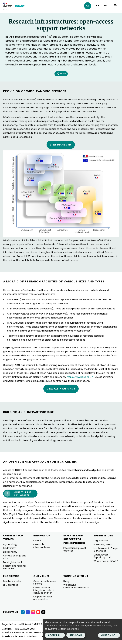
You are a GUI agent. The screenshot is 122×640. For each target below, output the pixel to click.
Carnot (37, 540)
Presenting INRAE (103, 544)
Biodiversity (9, 548)
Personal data (30, 632)
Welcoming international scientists (76, 586)
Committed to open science (44, 582)
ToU (16, 632)
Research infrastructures (41, 546)
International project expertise (74, 549)
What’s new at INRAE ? (106, 561)
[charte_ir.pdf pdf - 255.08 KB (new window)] (20, 494)
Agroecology (10, 544)
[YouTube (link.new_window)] (38, 612)
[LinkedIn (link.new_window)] (23, 612)
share (61, 73)
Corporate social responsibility (42, 598)
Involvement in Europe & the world (106, 549)
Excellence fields (12, 581)
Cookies (7, 636)
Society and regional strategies (14, 567)
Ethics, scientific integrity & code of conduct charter (43, 590)
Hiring (66, 581)
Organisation (101, 540)
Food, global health (13, 562)
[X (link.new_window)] (43, 612)
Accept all (55, 635)
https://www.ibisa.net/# (80, 377)
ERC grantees (10, 584)
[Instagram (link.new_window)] (33, 612)
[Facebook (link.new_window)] (28, 612)
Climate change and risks (14, 557)
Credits (6, 632)
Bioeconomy (10, 551)
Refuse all (76, 635)
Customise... (109, 635)
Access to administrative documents (37, 636)
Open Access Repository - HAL (103, 556)
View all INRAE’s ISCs (61, 388)
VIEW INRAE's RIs (61, 144)
